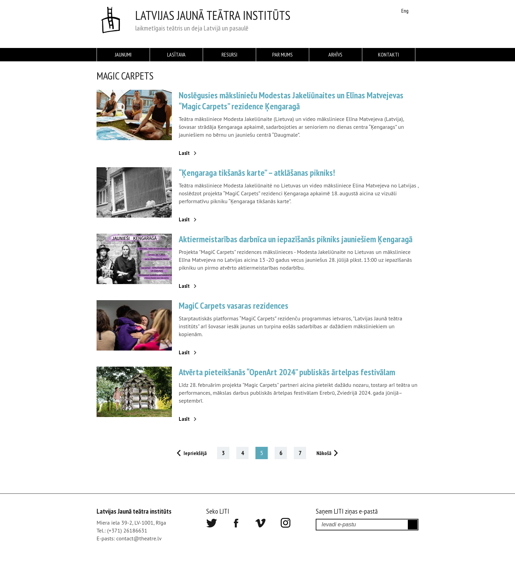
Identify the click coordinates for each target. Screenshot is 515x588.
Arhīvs (335, 54)
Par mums (282, 54)
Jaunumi (123, 54)
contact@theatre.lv (139, 538)
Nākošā (323, 453)
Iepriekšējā (195, 453)
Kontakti (388, 54)
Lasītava (176, 54)
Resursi (229, 54)
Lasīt (184, 152)
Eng (405, 10)
